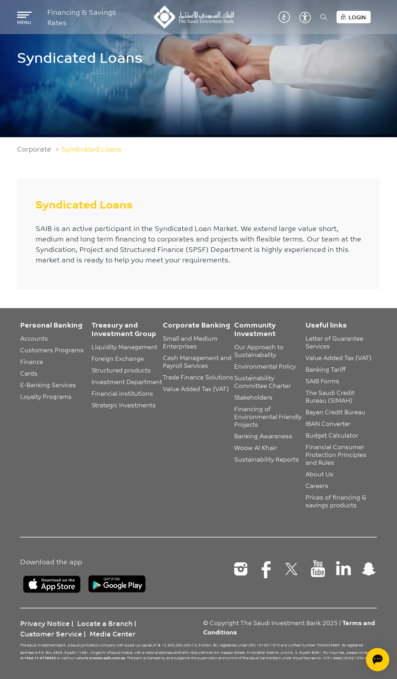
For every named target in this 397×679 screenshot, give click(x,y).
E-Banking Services (48, 384)
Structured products (121, 369)
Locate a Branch (105, 623)
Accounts (34, 338)
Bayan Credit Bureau (335, 411)
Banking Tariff (325, 369)
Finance (31, 361)
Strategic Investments (123, 404)
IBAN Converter (328, 423)
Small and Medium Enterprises (191, 342)
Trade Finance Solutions (198, 376)
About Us (319, 473)
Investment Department (126, 381)
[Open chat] (377, 659)
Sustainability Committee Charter (262, 381)
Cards (29, 372)
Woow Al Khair (255, 447)
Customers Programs (52, 349)
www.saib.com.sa (109, 658)
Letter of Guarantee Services (335, 342)
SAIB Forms (322, 380)
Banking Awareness (263, 435)
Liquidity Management (124, 346)
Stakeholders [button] (253, 396)
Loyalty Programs (46, 396)
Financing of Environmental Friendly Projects (268, 416)
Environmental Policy (265, 365)
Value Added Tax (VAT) (196, 388)
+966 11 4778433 (40, 658)
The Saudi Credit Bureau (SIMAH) (331, 396)
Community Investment (255, 328)
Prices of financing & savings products (337, 500)
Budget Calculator (332, 434)
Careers (317, 485)
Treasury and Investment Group (123, 328)
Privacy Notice (45, 623)
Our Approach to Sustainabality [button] (259, 350)
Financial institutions (122, 393)
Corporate (34, 148)
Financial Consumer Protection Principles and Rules (337, 454)
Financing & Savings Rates (81, 17)
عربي (284, 17)
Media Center (113, 633)
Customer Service (51, 633)
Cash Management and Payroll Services (198, 361)
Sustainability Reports (266, 458)
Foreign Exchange (117, 358)
